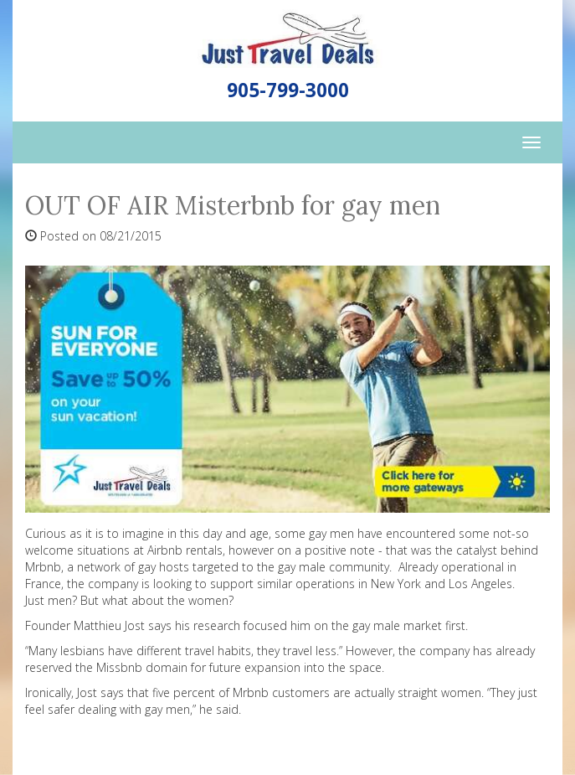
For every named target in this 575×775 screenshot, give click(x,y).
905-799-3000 (288, 90)
